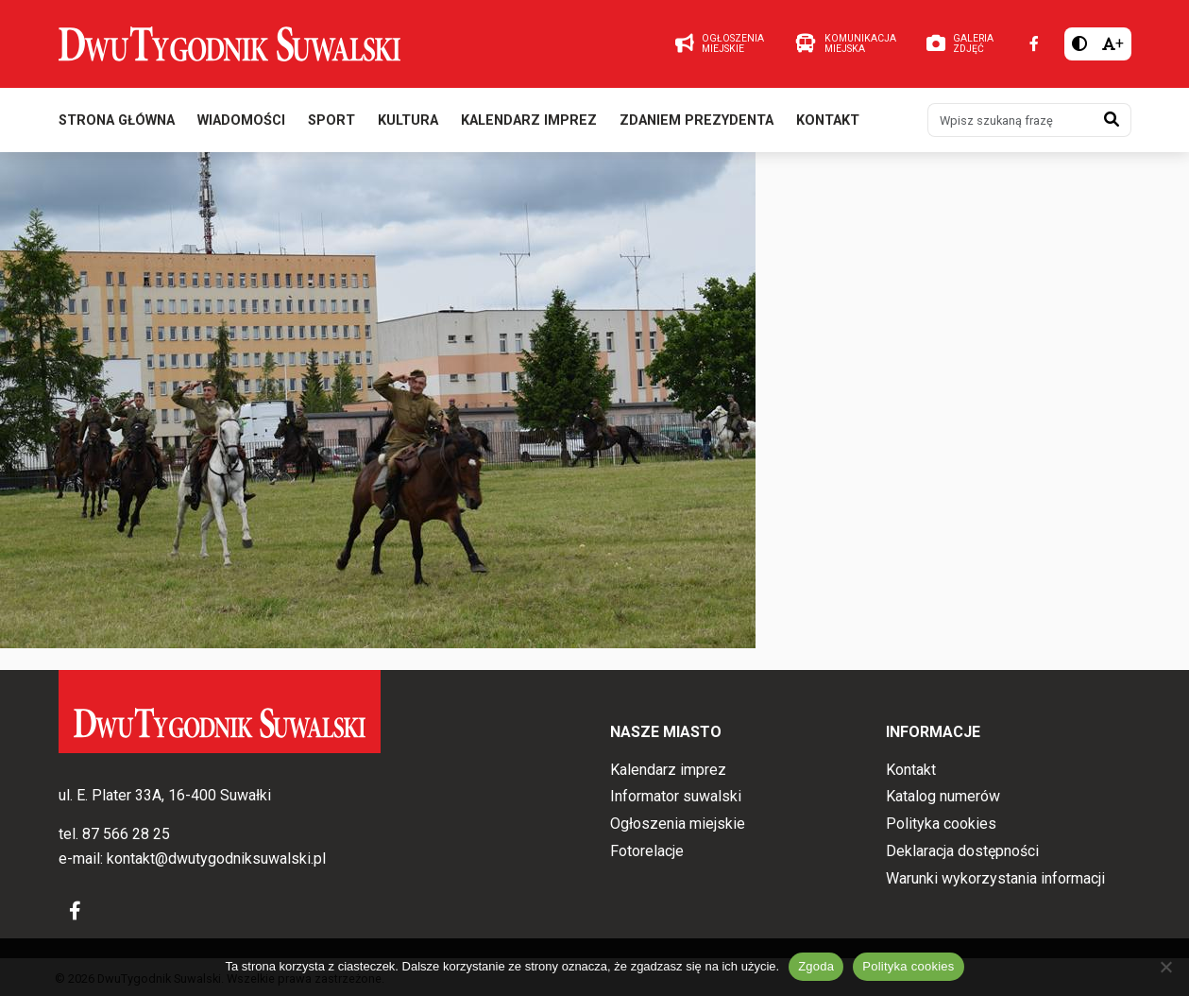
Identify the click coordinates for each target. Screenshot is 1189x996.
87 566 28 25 (126, 835)
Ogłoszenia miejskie (677, 824)
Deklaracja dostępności (962, 851)
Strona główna (117, 121)
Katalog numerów (943, 797)
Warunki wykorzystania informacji (995, 878)
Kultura (408, 121)
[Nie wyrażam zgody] (1165, 966)
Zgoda (816, 966)
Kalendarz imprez (529, 121)
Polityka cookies (941, 824)
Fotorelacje (647, 851)
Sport (331, 121)
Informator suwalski (675, 797)
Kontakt (827, 121)
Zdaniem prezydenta (696, 121)
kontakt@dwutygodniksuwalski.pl (216, 858)
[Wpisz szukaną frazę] (1010, 121)
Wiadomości (241, 121)
